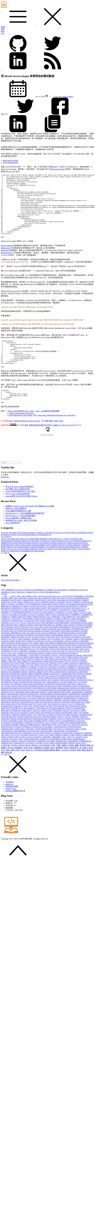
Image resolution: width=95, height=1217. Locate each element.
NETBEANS (81, 696)
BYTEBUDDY (54, 626)
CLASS (35, 631)
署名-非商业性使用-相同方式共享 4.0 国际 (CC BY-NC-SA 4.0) (49, 443)
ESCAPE (31, 651)
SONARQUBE (67, 731)
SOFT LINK (35, 731)
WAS (21, 757)
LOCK (81, 684)
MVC (35, 696)
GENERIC (35, 657)
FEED (48, 653)
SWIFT (50, 567)
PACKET (59, 704)
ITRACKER (74, 667)
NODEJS (77, 563)
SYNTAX (81, 739)
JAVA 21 (64, 669)
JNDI (38, 678)
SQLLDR (66, 733)
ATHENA (77, 620)
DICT (17, 645)
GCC (14, 657)
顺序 (3, 770)
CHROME (81, 629)
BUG (22, 626)
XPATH (71, 761)
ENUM (84, 649)
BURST (44, 626)
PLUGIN (77, 708)
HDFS (37, 661)
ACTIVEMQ (88, 614)
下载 (58, 763)
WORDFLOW (62, 759)
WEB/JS (41, 551)
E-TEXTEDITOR (77, 647)
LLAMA (62, 684)
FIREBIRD (6, 655)
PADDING (67, 704)
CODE (53, 633)
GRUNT (40, 659)
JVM (70, 561)
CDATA (31, 629)
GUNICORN (83, 659)
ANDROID (43, 557)
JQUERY (82, 678)
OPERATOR (61, 702)
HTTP (16, 561)
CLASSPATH (59, 631)
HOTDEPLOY (24, 663)
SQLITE (58, 733)
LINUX (84, 608)
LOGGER (52, 686)
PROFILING (34, 712)
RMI (45, 720)
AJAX (64, 616)
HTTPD (81, 663)
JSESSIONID (37, 680)
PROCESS (24, 712)
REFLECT (84, 716)
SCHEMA (17, 724)
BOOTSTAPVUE (73, 624)
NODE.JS (74, 698)
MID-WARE (33, 563)
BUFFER (15, 626)
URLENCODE (59, 749)
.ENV (13, 614)
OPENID (18, 702)
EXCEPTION (63, 651)
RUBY (4, 567)
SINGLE (37, 729)
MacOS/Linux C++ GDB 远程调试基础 (20, 534)
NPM (49, 700)
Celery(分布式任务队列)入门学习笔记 (20, 509)
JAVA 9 (86, 669)
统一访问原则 (37, 768)
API (67, 618)
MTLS (48, 694)
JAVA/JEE (14, 551)
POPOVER (20, 710)
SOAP (17, 731)
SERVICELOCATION (78, 724)
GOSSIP (77, 559)
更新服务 (60, 766)
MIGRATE (5, 692)
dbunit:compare (6, 257)
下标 (53, 763)
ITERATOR (44, 667)
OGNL (84, 700)
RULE (15, 722)
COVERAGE (29, 639)
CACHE (4, 629)
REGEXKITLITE (28, 718)
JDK (46, 675)
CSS (67, 639)
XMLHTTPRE (62, 761)
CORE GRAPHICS (78, 637)
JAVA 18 (56, 669)
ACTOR (4, 616)
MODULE (81, 692)
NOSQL (89, 698)
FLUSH (35, 655)
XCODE (39, 761)
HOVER (34, 663)
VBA (7, 753)
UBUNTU (36, 745)
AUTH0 (11, 622)
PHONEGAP (75, 706)
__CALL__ (6, 614)
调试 (84, 768)
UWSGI (48, 751)
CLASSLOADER (46, 631)
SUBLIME (13, 739)
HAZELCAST (28, 661)
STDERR (75, 735)
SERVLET (5, 727)
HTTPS (88, 663)
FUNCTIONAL (62, 559)
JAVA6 (41, 671)
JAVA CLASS (7, 671)
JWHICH (35, 682)
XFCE (47, 761)
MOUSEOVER (34, 694)
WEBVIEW (6, 759)
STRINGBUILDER (40, 737)
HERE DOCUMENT (48, 661)
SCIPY (25, 724)
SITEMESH (58, 729)
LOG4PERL (33, 686)
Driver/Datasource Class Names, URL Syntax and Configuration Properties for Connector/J (42, 433)
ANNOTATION (40, 618)
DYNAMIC (53, 647)
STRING (14, 737)
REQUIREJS (83, 718)
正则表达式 (74, 766)
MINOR (24, 692)
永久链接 (84, 766)
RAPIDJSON (17, 716)
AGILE (31, 616)
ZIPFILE (35, 763)
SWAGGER (29, 739)
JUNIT (68, 680)
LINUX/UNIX (71, 551)
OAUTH (63, 700)
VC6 (17, 753)
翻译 (12, 608)
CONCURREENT (68, 635)
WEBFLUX (45, 757)
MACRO (41, 688)
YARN (21, 763)
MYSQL (54, 696)
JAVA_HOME (18, 671)
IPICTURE (87, 665)
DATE (85, 641)
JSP (51, 680)
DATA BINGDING (63, 641)
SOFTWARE (46, 731)
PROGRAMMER (47, 712)
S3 (35, 722)
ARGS (20, 620)
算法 (28, 768)
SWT (58, 739)
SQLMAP (75, 733)
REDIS (85, 565)
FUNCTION (64, 655)
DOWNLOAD (28, 647)
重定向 (90, 768)
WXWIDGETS (19, 761)
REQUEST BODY (70, 718)
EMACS (31, 649)
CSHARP (60, 639)
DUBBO (38, 647)
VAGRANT (57, 751)
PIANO (89, 706)
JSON (46, 680)
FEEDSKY (69, 653)
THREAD (23, 743)
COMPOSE (56, 635)
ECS (16, 649)
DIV (32, 645)
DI (2, 645)
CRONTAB (51, 639)
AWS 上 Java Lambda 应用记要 (17, 512)
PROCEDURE (14, 712)
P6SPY (41, 704)
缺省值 (46, 768)
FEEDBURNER (57, 653)
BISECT (27, 624)
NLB (67, 698)
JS (30, 680)
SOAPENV (25, 731)
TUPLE (18, 745)
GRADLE (5, 659)
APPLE (85, 618)
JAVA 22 (72, 669)
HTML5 (48, 663)
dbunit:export (6, 259)
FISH (22, 655)
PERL (4, 565)
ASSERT (61, 620)
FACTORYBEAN (8, 653)
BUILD (28, 626)
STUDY (4, 739)
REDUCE (75, 716)
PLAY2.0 (26, 708)
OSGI (13, 704)
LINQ (37, 684)
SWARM (38, 739)
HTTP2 (61, 663)
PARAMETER (7, 706)
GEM (20, 657)
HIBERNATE (7, 561)
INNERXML (53, 665)
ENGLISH (35, 559)
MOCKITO (56, 692)
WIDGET (23, 759)
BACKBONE (72, 622)
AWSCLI (63, 622)
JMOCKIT (17, 678)
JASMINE (32, 669)
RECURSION (48, 716)
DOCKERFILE (66, 645)
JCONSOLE (6, 675)
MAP (65, 688)
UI (43, 745)
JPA (70, 678)
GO (71, 559)
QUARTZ (51, 551)
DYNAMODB (64, 647)
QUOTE (85, 714)
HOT (15, 663)
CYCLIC (23, 641)
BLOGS (51, 624)
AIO (40, 616)
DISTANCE (25, 645)
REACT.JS (27, 716)
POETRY (5, 710)
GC (10, 657)
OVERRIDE (33, 704)
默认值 (9, 770)
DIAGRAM (9, 645)
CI (11, 631)
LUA (3, 688)
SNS (12, 731)
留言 (3, 31)
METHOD (83, 690)
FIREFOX (15, 655)
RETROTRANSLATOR (30, 720)
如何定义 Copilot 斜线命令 (15, 526)
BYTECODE (66, 626)
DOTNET (18, 647)
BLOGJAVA (42, 624)
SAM (39, 722)
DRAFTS (26, 559)
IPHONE (79, 665)
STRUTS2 (75, 608)
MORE (89, 692)
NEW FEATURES (65, 563)
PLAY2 (18, 708)
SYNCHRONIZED (69, 739)
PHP (9, 565)
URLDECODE (47, 749)
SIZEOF (66, 729)
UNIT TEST (59, 747)
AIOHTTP (46, 616)
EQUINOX (6, 651)
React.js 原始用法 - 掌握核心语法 (18, 536)
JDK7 (64, 675)
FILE (76, 653)
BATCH (89, 622)
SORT (76, 731)
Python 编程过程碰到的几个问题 (18, 529)
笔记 (23, 768)
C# (83, 626)
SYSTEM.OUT (29, 741)
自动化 (73, 768)
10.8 (40, 614)
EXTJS (79, 651)
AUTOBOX (20, 622)
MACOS (33, 688)
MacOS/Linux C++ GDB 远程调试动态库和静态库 (24, 531)
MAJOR (49, 688)
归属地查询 (38, 766)
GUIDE (74, 659)
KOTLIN (84, 561)
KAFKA (76, 561)
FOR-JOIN (51, 655)
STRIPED (52, 737)
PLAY (12, 708)
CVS (17, 641)
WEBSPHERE (79, 757)
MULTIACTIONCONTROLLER (64, 694)
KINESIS (73, 682)
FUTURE (87, 655)
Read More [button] (5, 495)
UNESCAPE (19, 747)
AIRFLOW (15, 557)
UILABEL (49, 745)
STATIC (61, 735)
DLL (37, 645)
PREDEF (89, 710)
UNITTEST (70, 747)
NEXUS (44, 698)
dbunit (70, 97)
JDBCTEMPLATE (36, 675)
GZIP (3, 661)
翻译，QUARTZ (63, 768)
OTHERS (85, 563)
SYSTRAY (40, 741)
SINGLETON (47, 729)
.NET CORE (27, 614)
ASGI (37, 620)
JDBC (26, 675)
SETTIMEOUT (43, 727)
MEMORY (17, 690)
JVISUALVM (19, 682)
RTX (3, 722)
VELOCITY (33, 753)
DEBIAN (23, 643)
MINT (31, 692)
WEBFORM (55, 757)
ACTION (66, 614)
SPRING (7, 553)
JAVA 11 (48, 669)
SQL (39, 733)
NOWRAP (38, 700)
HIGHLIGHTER (86, 661)
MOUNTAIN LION (9, 694)
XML (52, 761)
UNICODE (30, 747)
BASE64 (82, 622)
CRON (42, 639)
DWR (45, 647)
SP (80, 731)
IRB (22, 667)
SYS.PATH (5, 741)
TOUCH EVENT (8, 745)
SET (21, 727)
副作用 (83, 763)
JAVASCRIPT (63, 608)
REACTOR (37, 716)
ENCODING (56, 649)
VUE (85, 755)
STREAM (5, 737)
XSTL (83, 761)
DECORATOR (41, 643)
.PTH (34, 614)
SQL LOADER (48, 733)
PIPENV (5, 708)
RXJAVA (29, 722)
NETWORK (6, 698)
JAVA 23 (79, 669)
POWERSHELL (78, 710)
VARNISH (87, 751)
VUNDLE (5, 757)
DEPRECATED (62, 643)
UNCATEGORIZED (63, 567)
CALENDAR (14, 629)
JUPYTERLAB (7, 682)
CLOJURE (74, 557)
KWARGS (14, 684)
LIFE (31, 684)
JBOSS (79, 673)
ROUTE (58, 720)
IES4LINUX (26, 665)
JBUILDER (88, 673)
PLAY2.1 (34, 708)
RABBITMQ (6, 716)
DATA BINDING (48, 641)
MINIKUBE (15, 692)
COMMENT (76, 633)
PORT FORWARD (32, 710)
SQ (35, 733)
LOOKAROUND (83, 686)
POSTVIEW (66, 710)
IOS (29, 561)
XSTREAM (6, 763)
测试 (8, 768)
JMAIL (4, 678)
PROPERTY (86, 712)
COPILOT (66, 637)
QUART (61, 714)
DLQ (42, 645)
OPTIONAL (72, 702)
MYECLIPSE (44, 696)
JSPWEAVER (59, 680)
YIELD (27, 763)
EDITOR (23, 649)
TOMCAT (66, 743)
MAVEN (82, 688)
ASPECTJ (53, 620)
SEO (67, 724)
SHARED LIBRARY (58, 727)
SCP (30, 724)
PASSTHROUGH (40, 706)
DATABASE (84, 551)
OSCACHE (6, 704)
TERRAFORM (75, 741)
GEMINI (27, 657)
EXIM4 (72, 651)
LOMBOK (71, 686)
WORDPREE (73, 759)
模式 (66, 766)
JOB (46, 678)
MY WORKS (52, 563)
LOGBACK (43, 686)
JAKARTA (23, 669)
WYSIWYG (30, 761)
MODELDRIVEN (69, 692)
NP (44, 700)
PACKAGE (50, 704)
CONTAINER (28, 637)
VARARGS (78, 751)
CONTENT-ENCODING (43, 637)
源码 (13, 768)
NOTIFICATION (27, 700)
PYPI (29, 714)
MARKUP (73, 688)
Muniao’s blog (10, 807)
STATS (68, 735)
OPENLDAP (27, 702)
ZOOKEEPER (45, 763)
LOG (86, 684)
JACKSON (5, 669)
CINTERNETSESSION (22, 631)
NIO (62, 698)
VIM (74, 567)
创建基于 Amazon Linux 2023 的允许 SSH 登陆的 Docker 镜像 (29, 524)
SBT (55, 722)
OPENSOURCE (39, 702)
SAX (50, 722)
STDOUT (84, 735)
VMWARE (46, 755)
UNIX (77, 747)
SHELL (70, 727)
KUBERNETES (7, 563)
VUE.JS (81, 567)
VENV (42, 753)
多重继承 (19, 766)
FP (57, 655)
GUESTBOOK (58, 659)
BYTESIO (76, 626)
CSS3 (72, 639)
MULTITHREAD (18, 696)
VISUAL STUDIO (34, 755)
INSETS (63, 665)
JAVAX (54, 673)
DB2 (90, 641)
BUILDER (36, 626)
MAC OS (25, 688)
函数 (77, 763)
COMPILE (5, 635)
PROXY (15, 714)
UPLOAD (31, 749)
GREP (13, 659)
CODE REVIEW (64, 633)
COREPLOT (6, 639)
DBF (3, 643)
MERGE (33, 690)
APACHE (61, 618)
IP (73, 665)
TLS (59, 743)
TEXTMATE (6, 743)
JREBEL (5, 680)
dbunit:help (5, 262)
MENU (25, 690)
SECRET (50, 724)
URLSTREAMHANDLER (11, 751)
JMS (24, 678)
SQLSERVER (7, 735)
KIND (66, 682)
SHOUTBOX (6, 729)
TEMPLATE (63, 741)
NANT (73, 696)
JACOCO (14, 669)
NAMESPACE (64, 696)
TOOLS (84, 743)
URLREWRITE (72, 749)
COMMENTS (86, 633)
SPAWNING (6, 733)
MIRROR (38, 692)
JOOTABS (63, 678)
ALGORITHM (32, 557)
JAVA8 (53, 561)
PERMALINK (64, 706)
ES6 (25, 651)
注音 (3, 768)
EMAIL (38, 649)
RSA (83, 720)
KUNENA (5, 684)
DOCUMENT (86, 645)
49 (43, 614)
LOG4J (14, 686)
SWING (52, 739)
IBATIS (22, 561)
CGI (46, 629)
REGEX (17, 718)
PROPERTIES (75, 712)
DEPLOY (51, 643)
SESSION (14, 727)
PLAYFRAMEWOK (46, 708)
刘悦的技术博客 (11, 804)
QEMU (53, 714)
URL (38, 749)
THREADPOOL (35, 743)
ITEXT (53, 667)
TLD (54, 743)
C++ (87, 626)
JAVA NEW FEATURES (10, 598)
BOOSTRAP (60, 624)
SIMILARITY (27, 729)
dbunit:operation (7, 264)
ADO (16, 616)
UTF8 (42, 751)
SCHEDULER (7, 724)
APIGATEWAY (76, 618)
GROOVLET (21, 659)
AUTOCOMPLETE (33, 622)
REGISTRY (41, 718)
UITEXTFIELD (60, 745)
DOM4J (10, 647)
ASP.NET (44, 620)
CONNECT (6, 637)
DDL (16, 643)
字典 (25, 766)
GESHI (43, 657)
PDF (49, 706)
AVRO (44, 622)
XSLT (78, 761)
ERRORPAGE (17, 651)
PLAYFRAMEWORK (28, 553)
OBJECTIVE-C (34, 610)
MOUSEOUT (22, 694)
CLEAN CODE (85, 631)
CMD (47, 633)
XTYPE (14, 763)
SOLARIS (56, 731)
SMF (84, 729)
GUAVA (48, 659)
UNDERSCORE (7, 747)
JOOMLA (62, 561)
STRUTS (42, 567)
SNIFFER (5, 731)
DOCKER (17, 559)
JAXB (61, 673)
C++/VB (65, 557)
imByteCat (9, 802)
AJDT (69, 616)
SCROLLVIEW (39, 724)
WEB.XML (35, 757)
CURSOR (5, 641)
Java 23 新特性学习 (12, 541)
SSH (26, 735)
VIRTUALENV (20, 755)
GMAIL (76, 657)
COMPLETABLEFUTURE (21, 635)
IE (19, 665)
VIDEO (66, 753)
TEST (84, 741)
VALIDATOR (67, 751)
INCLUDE (36, 665)
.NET (4, 557)
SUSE (21, 739)
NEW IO (37, 698)
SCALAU (70, 722)
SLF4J (73, 729)
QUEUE (78, 714)
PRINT (4, 712)
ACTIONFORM (76, 614)
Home (3, 27)
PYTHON (25, 551)
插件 (53, 766)
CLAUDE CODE (72, 631)
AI (8, 557)
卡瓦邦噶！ (10, 800)
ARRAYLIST (29, 620)
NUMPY (56, 700)
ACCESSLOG (51, 614)
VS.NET (79, 755)
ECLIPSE (5, 649)
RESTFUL (16, 720)
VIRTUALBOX (7, 755)
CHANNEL (53, 629)
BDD (3, 624)
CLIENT (5, 633)
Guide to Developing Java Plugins (21, 431)
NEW (14, 698)
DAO (38, 641)
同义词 (11, 766)
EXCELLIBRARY (49, 651)
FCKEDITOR (29, 653)
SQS (15, 735)
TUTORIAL (27, 745)
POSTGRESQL (54, 710)
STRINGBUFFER (25, 737)
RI (41, 720)
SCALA (60, 551)
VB (3, 753)
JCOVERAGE (17, 675)
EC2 (86, 647)
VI (47, 753)
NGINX (56, 698)
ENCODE (46, 649)
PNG (89, 708)
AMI (87, 616)
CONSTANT (16, 637)
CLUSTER (40, 633)
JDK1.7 (52, 675)
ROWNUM (76, 720)
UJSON (78, 745)
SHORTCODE (79, 727)
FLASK (52, 559)
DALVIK (32, 641)
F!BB (84, 651)
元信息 (71, 763)
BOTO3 (83, 624)
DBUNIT (10, 643)
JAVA (5, 551)
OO (12, 702)
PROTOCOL (6, 714)
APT (15, 620)
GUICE (67, 659)
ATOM (84, 620)
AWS (15, 553)
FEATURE (40, 653)
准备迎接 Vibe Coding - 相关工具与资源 (21, 538)
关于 (3, 33)
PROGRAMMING (38, 565)
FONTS (42, 655)
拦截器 (47, 766)
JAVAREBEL (22, 673)
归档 (3, 29)
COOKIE (57, 637)
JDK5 (59, 675)
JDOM (77, 675)
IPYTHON (15, 667)
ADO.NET (23, 616)
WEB (33, 551)
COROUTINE (18, 639)
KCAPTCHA (52, 682)
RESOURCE (6, 720)
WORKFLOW (7, 761)
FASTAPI (44, 559)
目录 (18, 768)
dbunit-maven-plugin (10, 160)
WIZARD (51, 759)
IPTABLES (6, 667)
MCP (87, 688)
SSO (39, 735)
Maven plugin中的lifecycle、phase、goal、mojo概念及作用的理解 (33, 429)
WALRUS (14, 757)
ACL (59, 614)
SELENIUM (59, 724)
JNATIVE (31, 678)
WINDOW (32, 759)
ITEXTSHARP (62, 667)
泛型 (90, 766)
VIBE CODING (55, 753)
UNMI (83, 747)
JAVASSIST (46, 673)
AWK (50, 622)
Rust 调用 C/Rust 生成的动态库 (17, 507)
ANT (49, 618)
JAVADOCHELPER (9, 673)
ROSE (51, 720)
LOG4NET (23, 686)
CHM (74, 629)
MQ (43, 694)
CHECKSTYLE (65, 629)
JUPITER (83, 680)
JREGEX (13, 680)
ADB (10, 616)
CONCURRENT (82, 635)
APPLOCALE (7, 620)
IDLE (15, 665)
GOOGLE (88, 657)
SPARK (26, 567)
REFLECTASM (7, 718)
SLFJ (79, 729)
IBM (10, 665)
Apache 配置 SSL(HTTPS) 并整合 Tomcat (21, 514)
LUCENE (10, 688)
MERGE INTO (43, 690)
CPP (81, 557)
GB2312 (4, 657)
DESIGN (73, 643)
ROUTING (66, 720)
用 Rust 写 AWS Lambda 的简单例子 (19, 505)
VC (12, 753)
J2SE (81, 667)
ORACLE (22, 610)
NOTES (16, 700)
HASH (18, 661)
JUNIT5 (75, 680)
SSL (35, 735)
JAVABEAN (63, 671)
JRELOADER (23, 680)
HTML (41, 663)
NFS (50, 698)
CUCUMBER (80, 639)
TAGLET (54, 741)
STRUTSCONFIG (83, 737)
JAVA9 (55, 671)
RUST (10, 567)
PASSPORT (28, 706)
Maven (65, 97)
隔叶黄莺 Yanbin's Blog (54, 439)
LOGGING (62, 686)
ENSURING (76, 649)
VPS (69, 755)
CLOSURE (23, 633)
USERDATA (27, 751)
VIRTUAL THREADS (83, 753)
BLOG (57, 557)
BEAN (9, 624)
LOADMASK (72, 684)
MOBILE (43, 563)
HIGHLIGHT (74, 661)
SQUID (20, 735)
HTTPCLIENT (71, 663)
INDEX (44, 665)
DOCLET (76, 645)
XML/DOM (39, 569)
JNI (42, 678)
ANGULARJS (16, 618)
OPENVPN (51, 702)
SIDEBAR (16, 729)
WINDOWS (15, 569)
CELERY (39, 629)
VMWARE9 (56, 755)
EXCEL (38, 651)
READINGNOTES (73, 565)
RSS (88, 720)
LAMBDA (6, 610)
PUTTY (23, 714)
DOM (3, 647)
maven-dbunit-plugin (10, 163)
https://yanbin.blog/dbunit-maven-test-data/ (24, 439)
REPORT (59, 718)
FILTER (82, 653)
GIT (63, 657)
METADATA (73, 690)
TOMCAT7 (76, 743)
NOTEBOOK (6, 700)
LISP (50, 684)
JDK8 (70, 675)
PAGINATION (84, 704)
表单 (79, 768)
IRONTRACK (30, 667)
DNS (47, 645)
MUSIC (29, 696)
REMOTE (50, 718)
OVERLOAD (22, 704)
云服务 (64, 763)
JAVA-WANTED (31, 671)
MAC (18, 688)
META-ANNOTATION (58, 690)
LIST (55, 684)
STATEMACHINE (49, 735)
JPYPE (75, 678)
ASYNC (69, 620)
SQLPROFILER (86, 733)
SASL (45, 722)
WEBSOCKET (67, 757)
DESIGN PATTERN (85, 643)
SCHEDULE (79, 722)
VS (73, 755)
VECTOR (23, 753)
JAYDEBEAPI (70, 673)
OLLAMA (5, 702)
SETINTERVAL (30, 727)
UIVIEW (71, 745)
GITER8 (69, 657)
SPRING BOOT (27, 733)
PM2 (84, 708)
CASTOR (24, 629)
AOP (54, 618)
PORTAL (44, 710)
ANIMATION (28, 618)
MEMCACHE (7, 690)
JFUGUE (84, 675)
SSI (31, 735)
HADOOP (10, 661)
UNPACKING (7, 749)
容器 (30, 766)
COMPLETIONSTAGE (41, 635)
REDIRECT (59, 716)
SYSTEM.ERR (16, 741)
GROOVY (86, 559)
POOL (12, 710)
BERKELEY (17, 624)
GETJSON (56, 657)
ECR (11, 649)
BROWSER (6, 626)
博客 (89, 763)
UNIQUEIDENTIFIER (44, 747)
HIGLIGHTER (7, 663)
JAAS (87, 667)
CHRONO (5, 631)
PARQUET (18, 706)
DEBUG (31, 643)
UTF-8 (36, 751)
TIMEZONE (47, 743)
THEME (15, 743)
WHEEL (15, 759)
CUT (12, 641)
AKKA (23, 557)
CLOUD (31, 633)
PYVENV (46, 714)
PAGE (75, 704)
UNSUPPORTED (20, 749)
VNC (64, 755)
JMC (10, 678)
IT (37, 667)
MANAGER (58, 688)
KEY (60, 682)
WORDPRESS (44, 553)
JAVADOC (73, 671)
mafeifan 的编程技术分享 (15, 809)
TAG (47, 741)
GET (49, 657)
